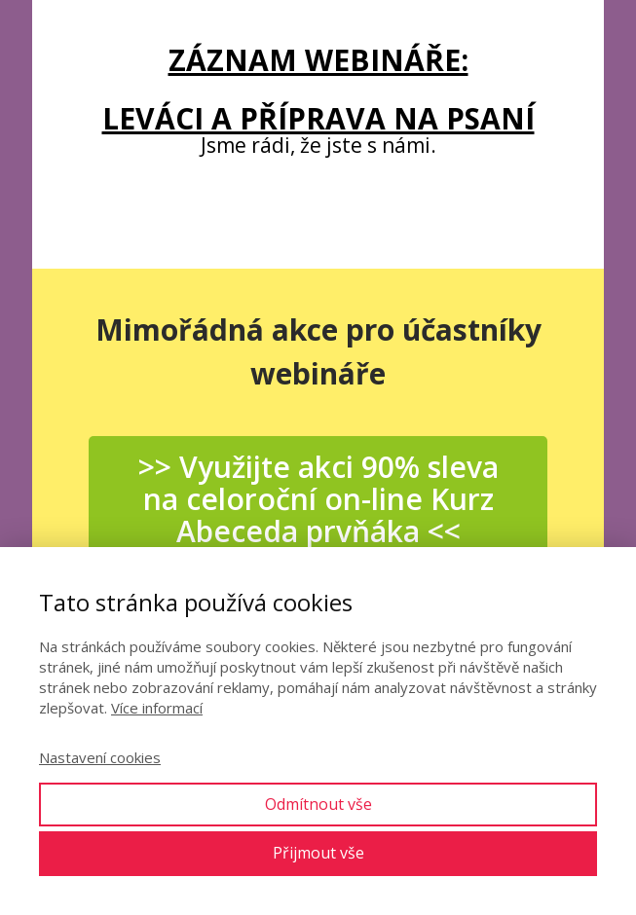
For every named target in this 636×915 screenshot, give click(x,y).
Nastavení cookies (100, 757)
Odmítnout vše (318, 804)
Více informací (157, 707)
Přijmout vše (318, 852)
